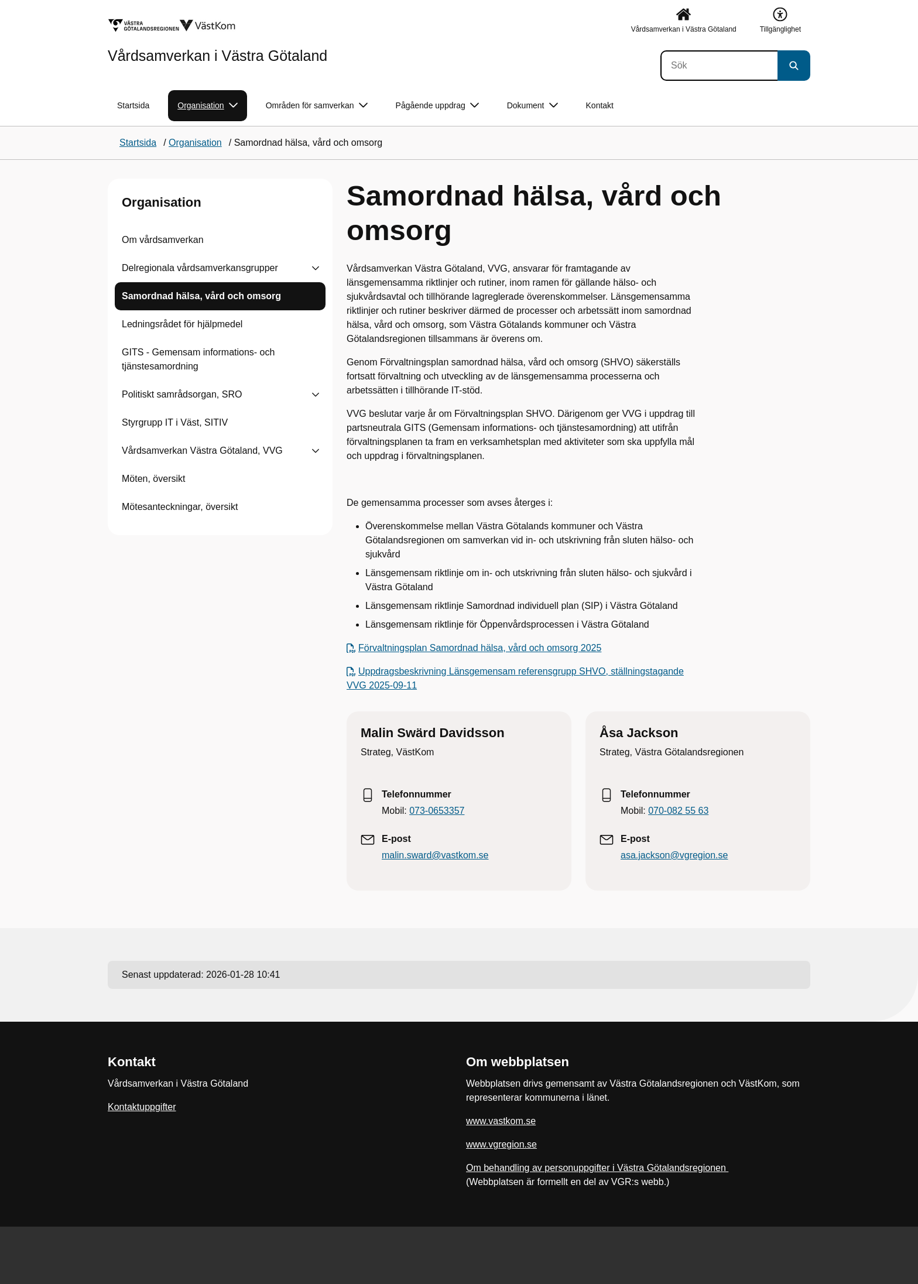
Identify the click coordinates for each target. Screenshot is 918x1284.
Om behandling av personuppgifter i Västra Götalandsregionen (597, 1168)
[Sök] (718, 65)
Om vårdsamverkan (163, 240)
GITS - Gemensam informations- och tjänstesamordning (198, 359)
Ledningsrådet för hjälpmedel (182, 324)
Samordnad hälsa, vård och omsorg (201, 296)
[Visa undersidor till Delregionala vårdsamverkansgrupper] (316, 268)
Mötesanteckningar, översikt (180, 507)
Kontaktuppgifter (142, 1107)
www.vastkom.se (501, 1121)
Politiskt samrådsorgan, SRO (182, 394)
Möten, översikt (153, 479)
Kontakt (600, 105)
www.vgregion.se (501, 1144)
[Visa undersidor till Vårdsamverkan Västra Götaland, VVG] (316, 451)
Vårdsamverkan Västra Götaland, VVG (202, 451)
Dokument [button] (532, 106)
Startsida (133, 105)
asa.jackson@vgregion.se (674, 855)
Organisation (161, 202)
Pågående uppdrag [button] (437, 106)
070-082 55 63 (678, 811)
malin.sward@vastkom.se (435, 855)
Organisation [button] (207, 106)
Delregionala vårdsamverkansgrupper (200, 268)
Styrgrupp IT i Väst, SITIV (175, 422)
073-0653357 (436, 811)
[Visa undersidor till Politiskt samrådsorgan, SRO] (316, 395)
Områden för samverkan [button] (317, 106)
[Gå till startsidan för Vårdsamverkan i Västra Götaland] (217, 40)
